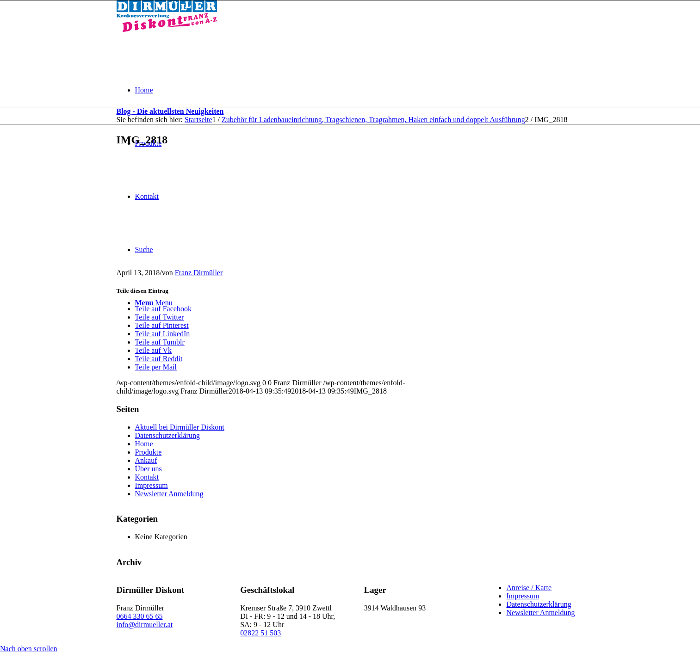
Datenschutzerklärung (167, 435)
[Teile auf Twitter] (159, 317)
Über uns (148, 469)
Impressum (151, 485)
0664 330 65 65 (140, 616)
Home (144, 444)
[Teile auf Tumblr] (160, 342)
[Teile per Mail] (156, 367)
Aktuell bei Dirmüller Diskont (179, 427)
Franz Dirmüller (199, 273)
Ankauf (146, 460)
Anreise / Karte (528, 587)
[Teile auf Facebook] (163, 309)
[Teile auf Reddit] (159, 359)
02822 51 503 (260, 633)
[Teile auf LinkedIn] (162, 334)
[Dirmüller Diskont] (167, 29)
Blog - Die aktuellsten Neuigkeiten (170, 111)
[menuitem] (359, 90)
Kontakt (147, 477)
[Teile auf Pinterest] (162, 325)
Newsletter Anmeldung (169, 494)
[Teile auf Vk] (153, 350)
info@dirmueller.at (145, 624)
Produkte (148, 452)
